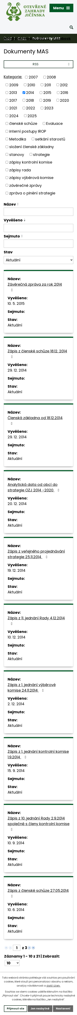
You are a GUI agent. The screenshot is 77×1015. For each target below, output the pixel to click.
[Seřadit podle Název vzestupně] (18, 203)
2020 (64, 100)
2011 (47, 84)
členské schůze (23, 123)
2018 (30, 100)
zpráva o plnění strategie (32, 193)
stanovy (16, 154)
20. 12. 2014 (17, 503)
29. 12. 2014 (17, 370)
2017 (13, 100)
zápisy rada (20, 169)
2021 (13, 108)
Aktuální (15, 325)
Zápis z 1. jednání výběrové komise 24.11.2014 (32, 687)
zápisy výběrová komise (31, 177)
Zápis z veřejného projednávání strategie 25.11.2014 (36, 554)
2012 (64, 84)
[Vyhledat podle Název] (38, 212)
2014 (30, 92)
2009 (13, 84)
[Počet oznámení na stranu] (12, 963)
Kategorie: (13, 76)
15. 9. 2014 (16, 770)
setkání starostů (50, 138)
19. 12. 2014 (16, 570)
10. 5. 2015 (16, 303)
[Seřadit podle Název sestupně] (18, 205)
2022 (30, 108)
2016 (64, 92)
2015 (47, 92)
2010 (31, 84)
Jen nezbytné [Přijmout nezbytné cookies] (40, 1008)
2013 (13, 92)
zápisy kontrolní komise (30, 162)
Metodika (17, 138)
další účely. (53, 985)
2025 (32, 115)
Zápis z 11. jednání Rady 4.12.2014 (36, 620)
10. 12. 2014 (16, 637)
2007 (33, 77)
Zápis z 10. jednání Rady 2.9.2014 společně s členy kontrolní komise (38, 823)
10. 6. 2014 (16, 909)
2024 (13, 115)
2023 (48, 108)
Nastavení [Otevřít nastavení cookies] (63, 1008)
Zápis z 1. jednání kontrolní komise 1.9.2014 (38, 754)
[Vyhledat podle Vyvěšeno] (38, 228)
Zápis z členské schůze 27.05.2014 (38, 893)
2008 (51, 77)
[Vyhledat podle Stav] (38, 260)
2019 (47, 100)
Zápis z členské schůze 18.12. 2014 (37, 353)
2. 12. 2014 (16, 703)
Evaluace (54, 123)
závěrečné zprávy (25, 185)
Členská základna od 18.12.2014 (35, 420)
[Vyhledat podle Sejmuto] (38, 244)
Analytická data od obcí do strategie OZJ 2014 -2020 (34, 487)
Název (10, 204)
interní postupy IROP (27, 131)
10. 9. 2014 (16, 842)
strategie (41, 154)
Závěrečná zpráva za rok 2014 (35, 287)
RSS (52, 64)
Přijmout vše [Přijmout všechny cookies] (15, 1008)
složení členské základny (31, 146)
